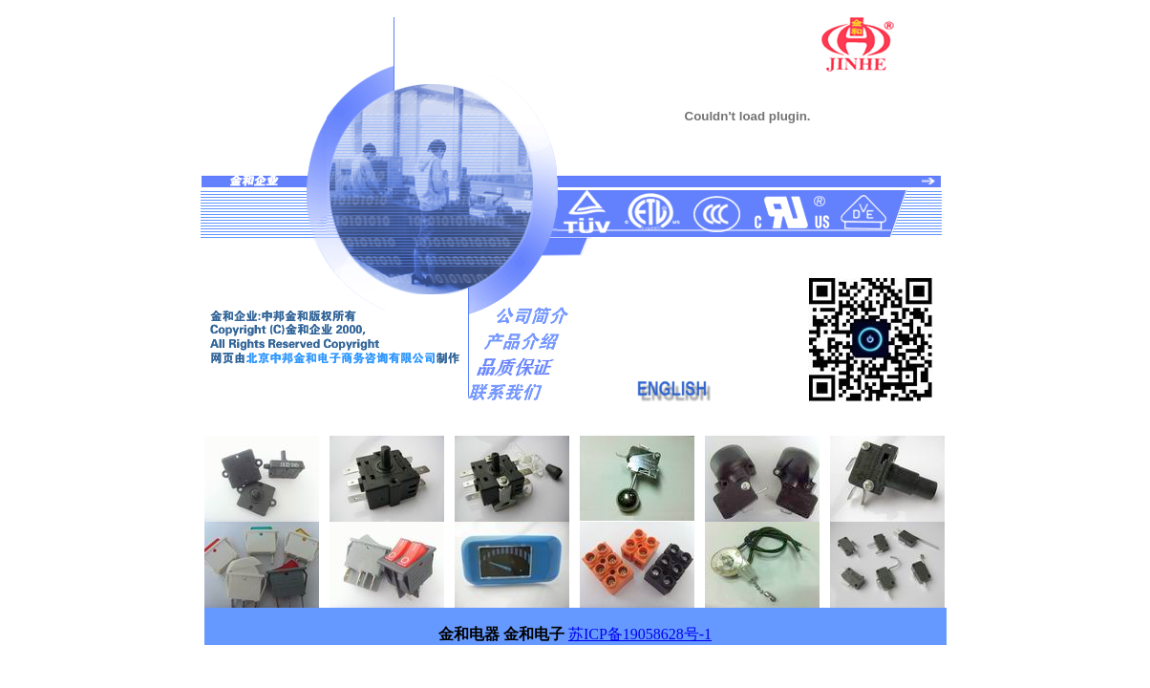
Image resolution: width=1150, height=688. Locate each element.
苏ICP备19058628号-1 (640, 634)
